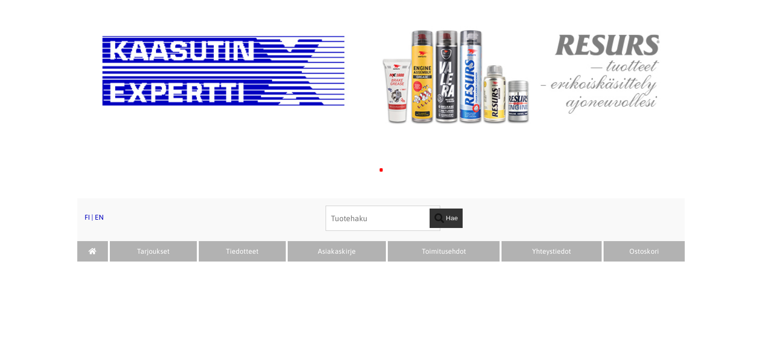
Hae (446, 218)
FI (87, 217)
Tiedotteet (242, 251)
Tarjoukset (153, 251)
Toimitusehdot (444, 251)
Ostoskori (644, 251)
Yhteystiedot (551, 251)
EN (99, 217)
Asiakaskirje (337, 251)
